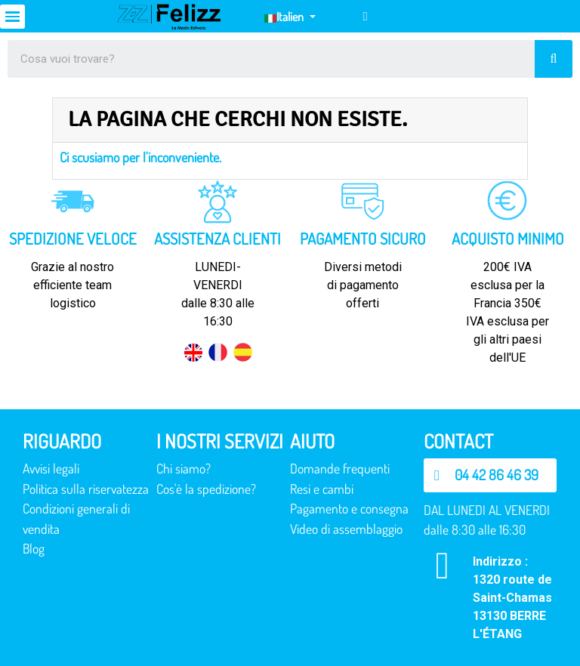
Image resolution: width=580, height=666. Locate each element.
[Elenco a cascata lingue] (290, 16)
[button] (490, 475)
